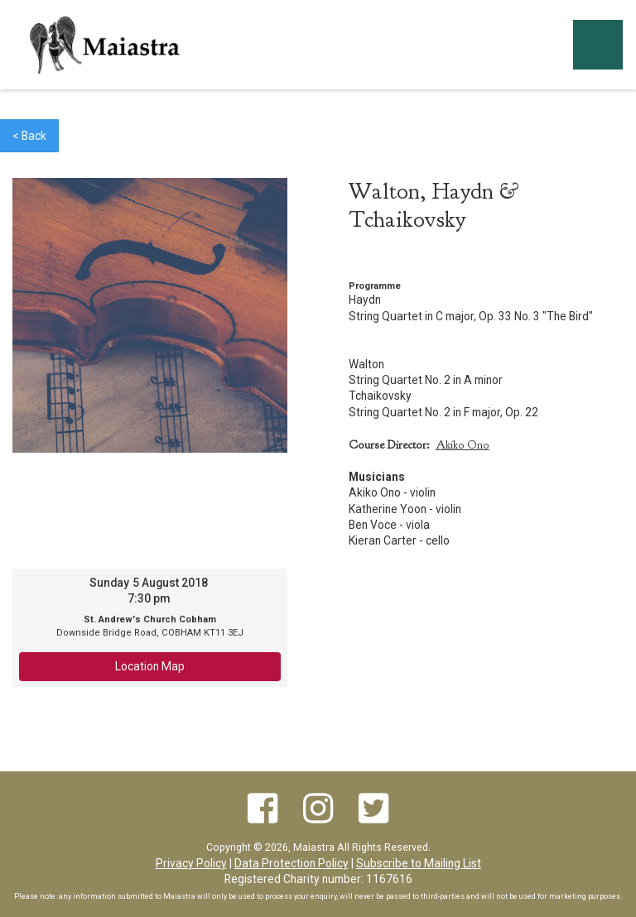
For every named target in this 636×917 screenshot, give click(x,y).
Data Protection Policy (291, 863)
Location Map (150, 666)
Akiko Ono (462, 445)
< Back (29, 135)
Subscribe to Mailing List (418, 863)
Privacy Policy (191, 863)
